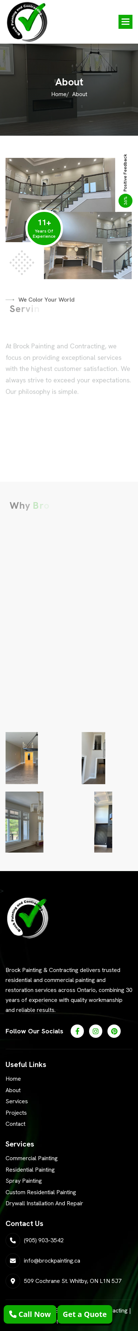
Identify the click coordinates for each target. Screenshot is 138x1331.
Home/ (60, 94)
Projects (16, 1113)
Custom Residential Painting (41, 1192)
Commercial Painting (32, 1158)
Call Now (30, 1314)
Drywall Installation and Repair (44, 1203)
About (13, 1090)
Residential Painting (30, 1169)
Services (17, 1101)
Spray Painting (24, 1181)
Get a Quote (85, 1314)
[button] (125, 22)
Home (13, 1079)
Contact (15, 1124)
